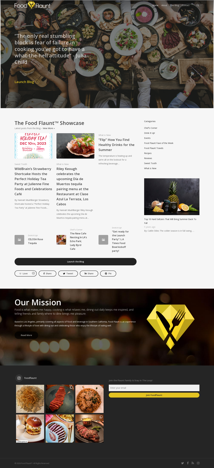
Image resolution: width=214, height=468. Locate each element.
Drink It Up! (33, 235)
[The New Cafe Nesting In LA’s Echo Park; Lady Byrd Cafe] (75, 240)
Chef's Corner (76, 229)
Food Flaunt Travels (153, 148)
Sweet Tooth (21, 164)
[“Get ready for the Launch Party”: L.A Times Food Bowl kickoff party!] (117, 240)
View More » (49, 128)
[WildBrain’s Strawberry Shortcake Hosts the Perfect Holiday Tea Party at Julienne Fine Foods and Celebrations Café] (33, 171)
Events (147, 138)
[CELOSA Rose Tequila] (33, 239)
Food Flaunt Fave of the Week (158, 143)
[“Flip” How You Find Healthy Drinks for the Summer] (117, 149)
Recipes (148, 153)
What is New (62, 164)
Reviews (148, 158)
